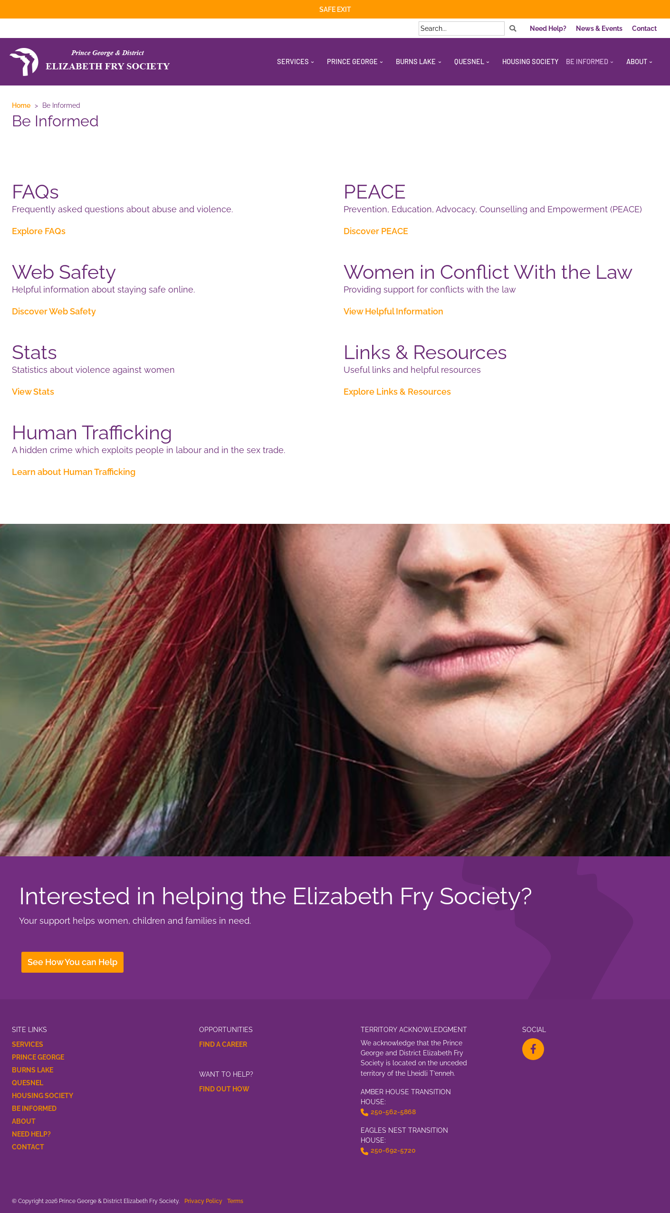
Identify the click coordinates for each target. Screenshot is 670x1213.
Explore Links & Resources (397, 392)
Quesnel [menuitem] (469, 61)
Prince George (38, 1057)
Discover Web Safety (54, 311)
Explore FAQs (39, 231)
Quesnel (27, 1083)
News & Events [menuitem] (599, 28)
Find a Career (223, 1044)
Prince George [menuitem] (352, 61)
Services (27, 1044)
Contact (28, 1147)
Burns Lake (32, 1070)
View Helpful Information (393, 311)
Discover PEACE (376, 231)
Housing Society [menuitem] (530, 61)
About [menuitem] (636, 61)
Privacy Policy (203, 1200)
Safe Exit (335, 9)
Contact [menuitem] (644, 28)
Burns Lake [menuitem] (416, 61)
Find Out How (224, 1089)
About (24, 1121)
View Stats (33, 392)
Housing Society (42, 1095)
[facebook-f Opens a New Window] (533, 1049)
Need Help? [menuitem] (548, 28)
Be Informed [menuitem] (587, 61)
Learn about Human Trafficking (73, 472)
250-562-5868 (393, 1112)
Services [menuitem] (293, 61)
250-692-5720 (393, 1150)
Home (21, 105)
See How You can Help (72, 962)
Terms (235, 1200)
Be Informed (34, 1108)
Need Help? (31, 1134)
